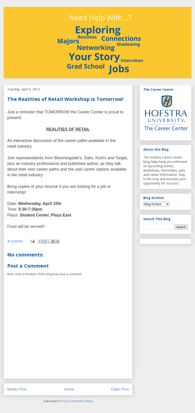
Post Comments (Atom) (77, 401)
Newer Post (17, 389)
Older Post (120, 389)
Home (69, 389)
